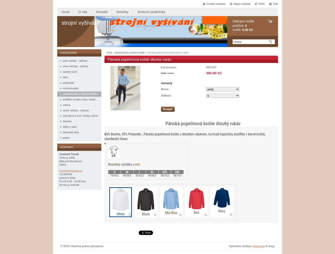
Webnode (259, 246)
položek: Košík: (243, 25)
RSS (262, 4)
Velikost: (166, 95)
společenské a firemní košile (130, 52)
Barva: (165, 89)
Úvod (109, 52)
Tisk (275, 4)
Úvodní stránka (215, 4)
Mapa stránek (242, 4)
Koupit (167, 109)
